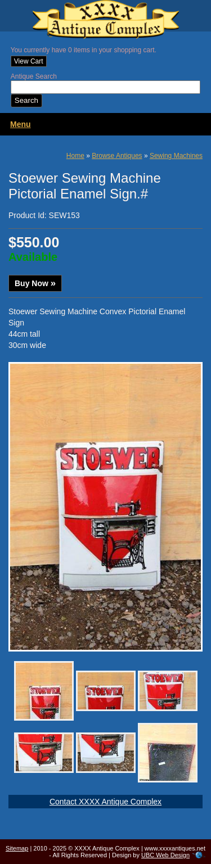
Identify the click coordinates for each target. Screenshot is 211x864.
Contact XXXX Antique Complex (105, 801)
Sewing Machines (176, 156)
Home (75, 156)
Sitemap (17, 848)
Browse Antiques (117, 156)
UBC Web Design (165, 855)
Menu (20, 124)
